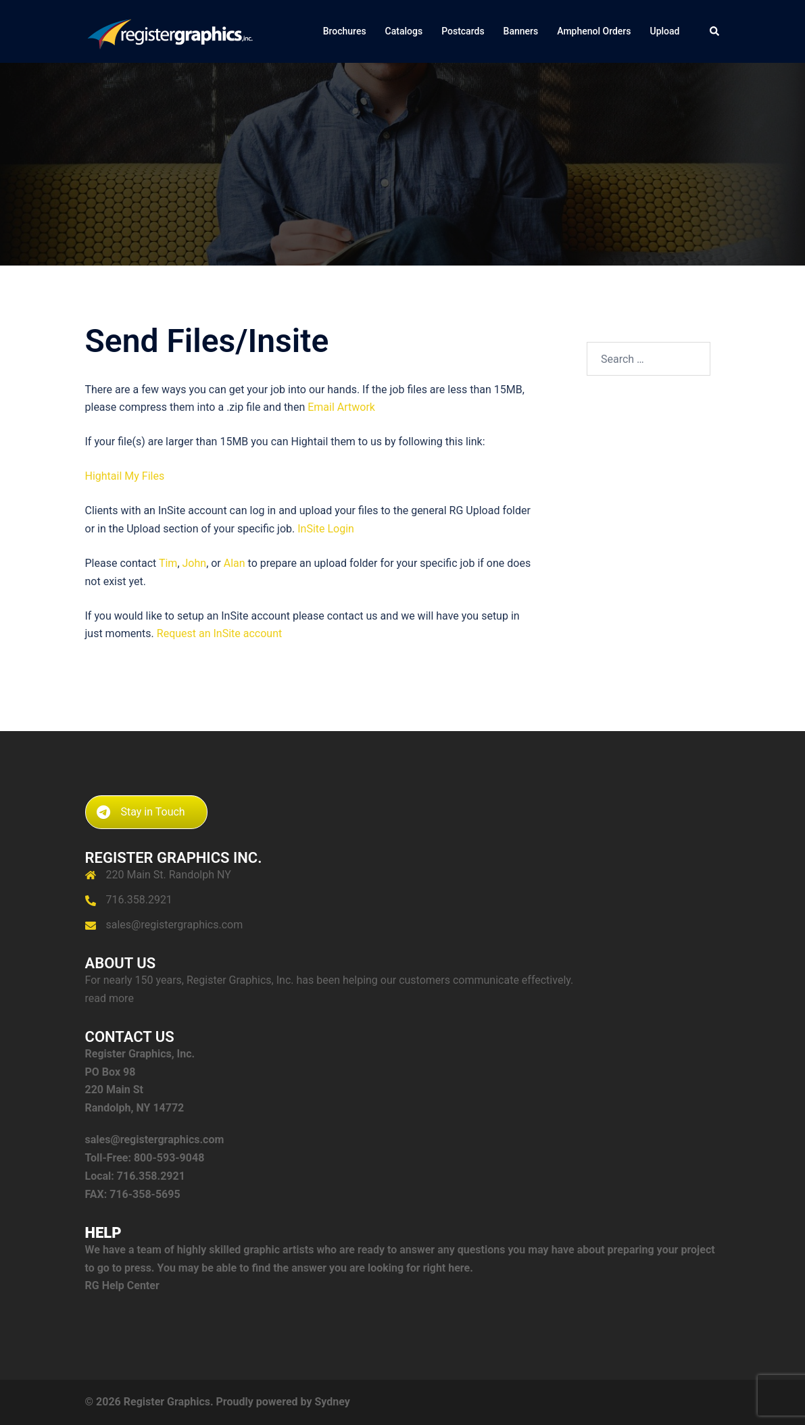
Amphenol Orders (594, 31)
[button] (715, 31)
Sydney (331, 1401)
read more (109, 998)
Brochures (344, 31)
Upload (665, 31)
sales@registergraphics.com (174, 924)
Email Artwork (341, 407)
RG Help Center (122, 1285)
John (194, 563)
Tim (168, 563)
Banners (521, 31)
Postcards (462, 31)
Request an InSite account (219, 633)
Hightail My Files (125, 476)
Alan (234, 563)
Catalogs (404, 31)
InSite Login (325, 528)
